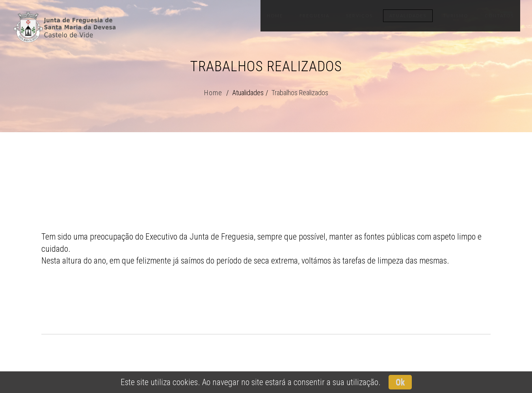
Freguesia (314, 15)
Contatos (499, 15)
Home (275, 15)
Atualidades (407, 15)
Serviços (359, 15)
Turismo (455, 15)
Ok (400, 382)
